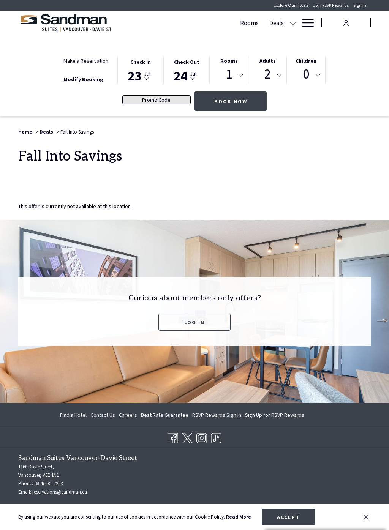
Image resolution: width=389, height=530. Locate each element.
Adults (267, 60)
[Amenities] (241, 23)
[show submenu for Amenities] (263, 23)
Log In (194, 322)
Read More (238, 517)
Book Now (240, 101)
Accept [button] (288, 517)
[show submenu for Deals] (191, 23)
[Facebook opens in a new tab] (173, 437)
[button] (140, 69)
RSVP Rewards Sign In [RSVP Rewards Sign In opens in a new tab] (216, 416)
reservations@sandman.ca (59, 492)
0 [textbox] (306, 74)
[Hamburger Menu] (305, 23)
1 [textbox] (229, 74)
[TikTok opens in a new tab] (216, 437)
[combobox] (228, 76)
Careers (128, 415)
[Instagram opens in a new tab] (201, 437)
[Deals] (174, 23)
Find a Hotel (73, 415)
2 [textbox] (267, 74)
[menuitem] (74, 415)
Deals (46, 132)
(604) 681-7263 (48, 483)
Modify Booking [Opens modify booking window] (83, 79)
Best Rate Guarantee (164, 415)
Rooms (229, 60)
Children (306, 60)
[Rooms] (147, 23)
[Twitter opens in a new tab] (187, 437)
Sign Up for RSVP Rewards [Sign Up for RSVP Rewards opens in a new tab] (274, 416)
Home (25, 132)
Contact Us (102, 415)
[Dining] (209, 23)
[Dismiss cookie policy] (366, 517)
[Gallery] (282, 23)
